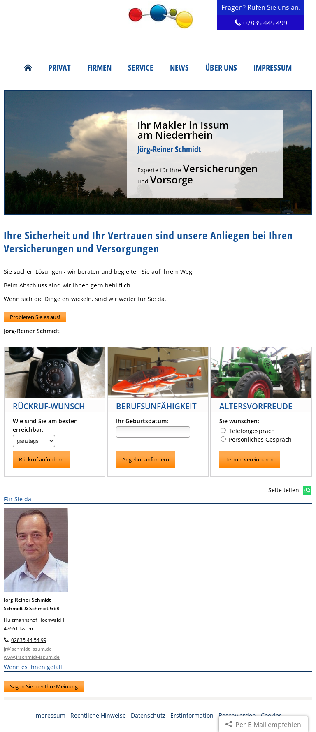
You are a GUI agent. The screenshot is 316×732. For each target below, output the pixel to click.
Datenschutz (148, 715)
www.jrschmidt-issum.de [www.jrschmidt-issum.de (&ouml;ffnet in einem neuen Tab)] (32, 657)
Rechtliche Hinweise (98, 715)
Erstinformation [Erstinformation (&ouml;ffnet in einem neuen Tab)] (192, 715)
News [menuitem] (179, 68)
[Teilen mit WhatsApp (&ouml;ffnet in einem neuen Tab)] (307, 490)
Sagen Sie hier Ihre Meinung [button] (44, 686)
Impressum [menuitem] (272, 68)
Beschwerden (237, 715)
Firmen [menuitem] (99, 68)
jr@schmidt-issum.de (28, 648)
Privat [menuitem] (59, 68)
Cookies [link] (271, 715)
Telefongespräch (248, 431)
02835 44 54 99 (28, 640)
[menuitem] (28, 68)
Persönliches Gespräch (256, 439)
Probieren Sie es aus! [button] (35, 317)
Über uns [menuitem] (221, 68)
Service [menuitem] (140, 68)
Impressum (49, 715)
